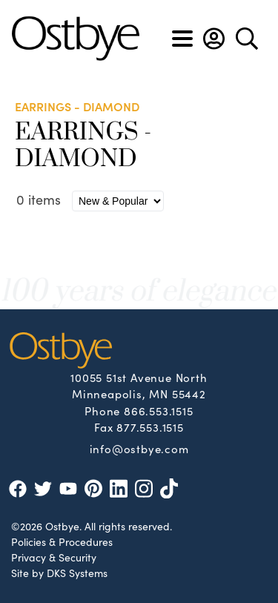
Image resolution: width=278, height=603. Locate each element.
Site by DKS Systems (59, 572)
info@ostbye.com (139, 448)
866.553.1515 (158, 410)
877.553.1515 (150, 427)
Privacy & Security (53, 557)
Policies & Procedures (62, 541)
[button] (214, 38)
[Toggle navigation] (182, 38)
